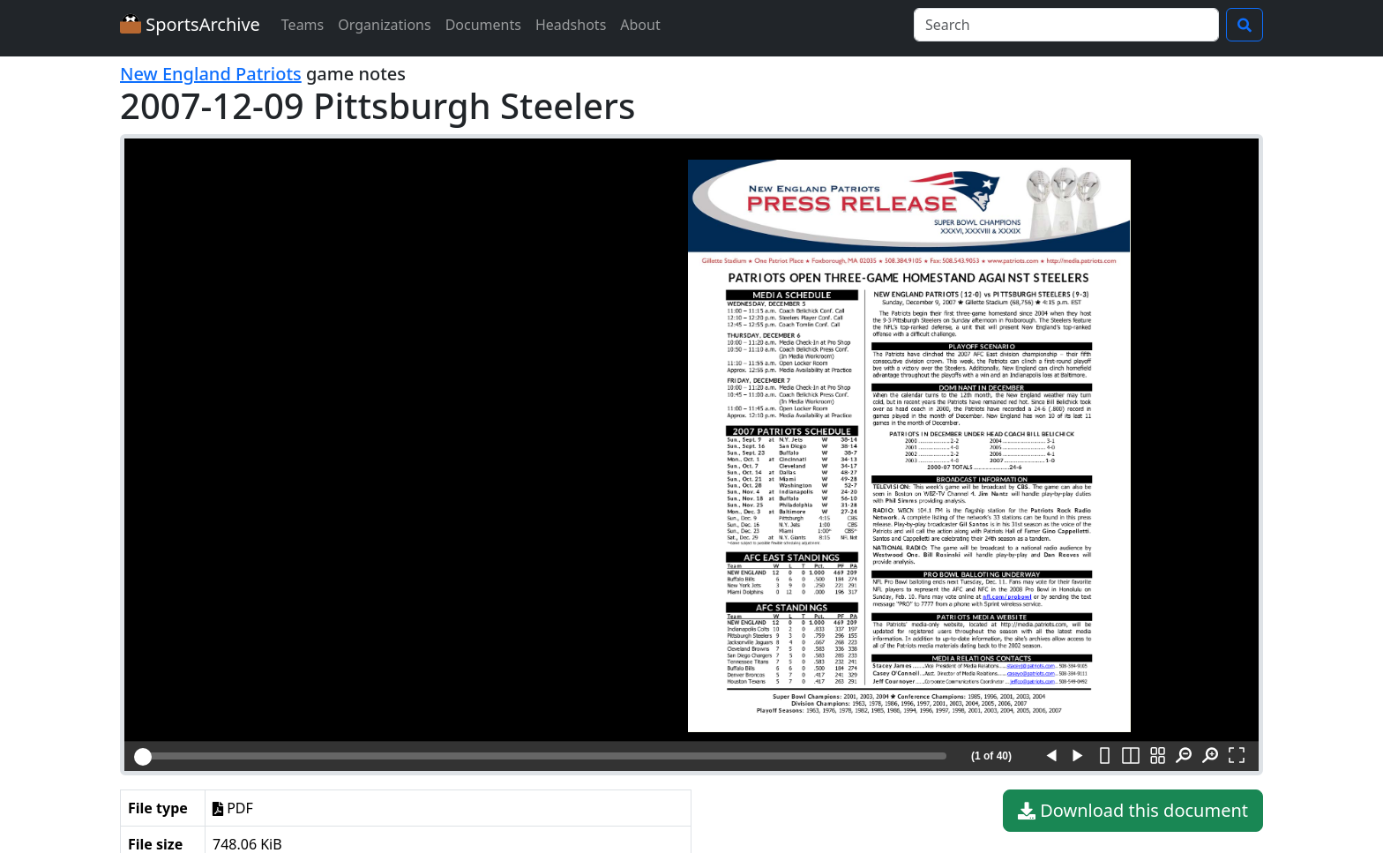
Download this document (1133, 810)
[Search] (1066, 24)
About (640, 24)
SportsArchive (190, 24)
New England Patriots (211, 74)
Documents (483, 24)
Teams (302, 24)
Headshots (570, 24)
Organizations (384, 24)
